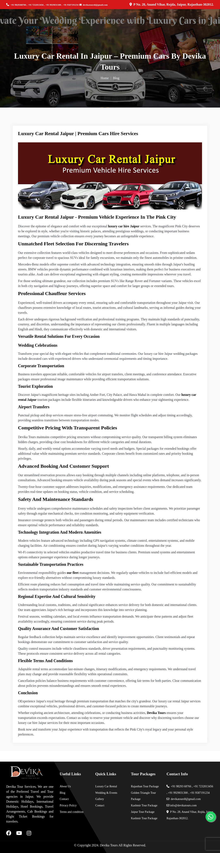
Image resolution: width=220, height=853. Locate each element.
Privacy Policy (68, 805)
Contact (64, 799)
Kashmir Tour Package (144, 805)
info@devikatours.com (181, 805)
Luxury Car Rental (106, 786)
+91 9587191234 (71, 5)
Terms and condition (72, 811)
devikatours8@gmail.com (93, 5)
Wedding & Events (106, 792)
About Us (65, 786)
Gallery (99, 799)
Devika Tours (109, 845)
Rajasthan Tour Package (145, 786)
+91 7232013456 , (36, 5)
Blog (62, 792)
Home (105, 78)
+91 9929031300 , (53, 5)
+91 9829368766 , (19, 5)
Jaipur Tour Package (142, 811)
